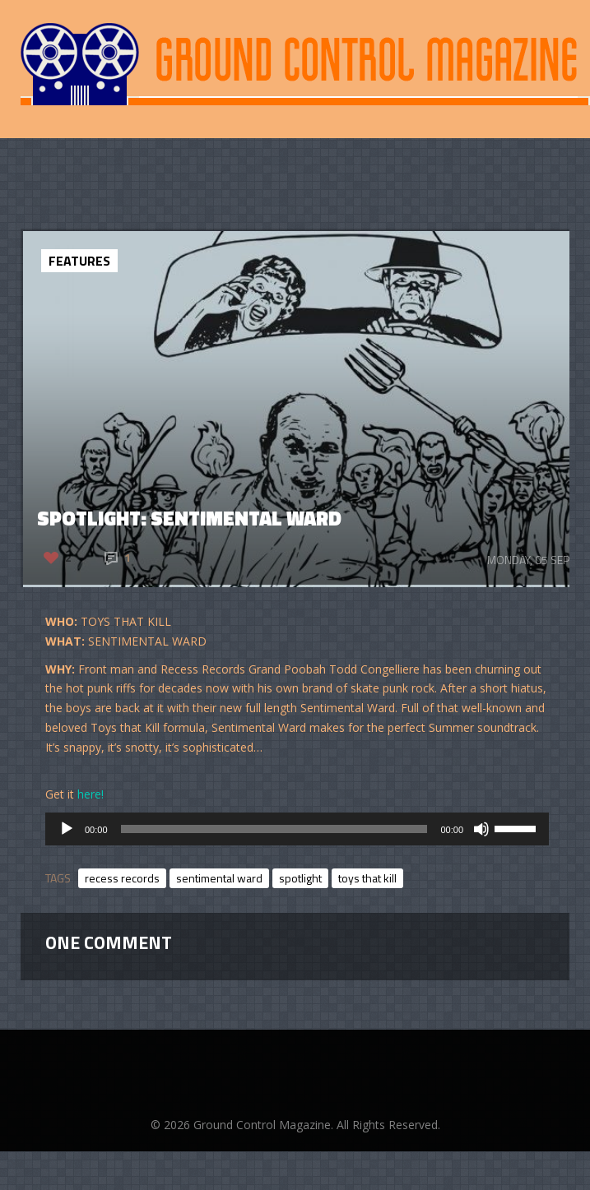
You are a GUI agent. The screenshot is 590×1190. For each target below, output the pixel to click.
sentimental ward (219, 878)
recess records (122, 878)
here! (90, 794)
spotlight (300, 878)
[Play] (66, 829)
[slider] (274, 829)
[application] (297, 829)
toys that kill (367, 878)
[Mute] (481, 829)
